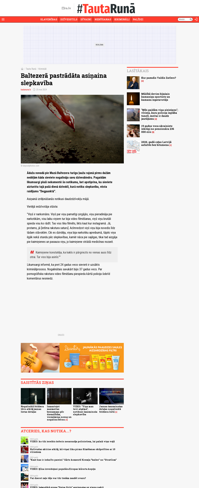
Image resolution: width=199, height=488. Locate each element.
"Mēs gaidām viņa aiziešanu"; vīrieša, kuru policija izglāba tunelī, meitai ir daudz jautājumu (159, 114)
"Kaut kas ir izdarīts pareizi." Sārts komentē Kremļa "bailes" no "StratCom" (73, 459)
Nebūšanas (103, 19)
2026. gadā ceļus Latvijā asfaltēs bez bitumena (156, 143)
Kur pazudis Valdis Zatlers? (158, 77)
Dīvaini (86, 19)
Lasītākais (138, 70)
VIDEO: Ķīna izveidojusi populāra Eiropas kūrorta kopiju (63, 469)
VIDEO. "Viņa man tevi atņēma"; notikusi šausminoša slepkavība (85, 410)
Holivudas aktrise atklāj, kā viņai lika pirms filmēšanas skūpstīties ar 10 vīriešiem (72, 450)
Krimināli (122, 19)
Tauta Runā (31, 68)
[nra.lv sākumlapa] (66, 8)
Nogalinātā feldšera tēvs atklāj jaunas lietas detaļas (32, 409)
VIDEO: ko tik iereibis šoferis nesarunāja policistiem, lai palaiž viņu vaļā (72, 441)
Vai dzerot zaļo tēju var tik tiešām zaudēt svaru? (58, 478)
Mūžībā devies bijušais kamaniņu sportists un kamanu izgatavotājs (155, 96)
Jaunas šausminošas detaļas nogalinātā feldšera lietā (111, 409)
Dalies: (61, 335)
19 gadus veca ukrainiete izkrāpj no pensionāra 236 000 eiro (157, 128)
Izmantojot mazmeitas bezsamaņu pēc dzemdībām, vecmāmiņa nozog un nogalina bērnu (59, 413)
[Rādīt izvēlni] (3, 19)
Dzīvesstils (68, 19)
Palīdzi (138, 19)
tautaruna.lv (26, 89)
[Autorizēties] (196, 19)
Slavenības (48, 19)
